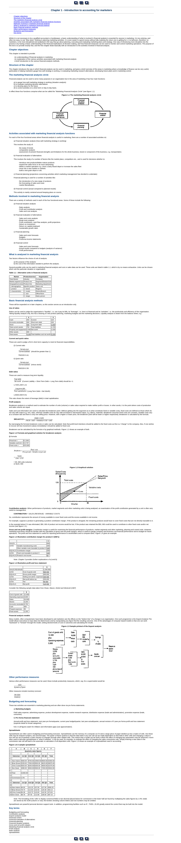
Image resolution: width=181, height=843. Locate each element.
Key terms (17, 33)
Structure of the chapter (22, 18)
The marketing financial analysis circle (28, 20)
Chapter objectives (21, 16)
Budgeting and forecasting (23, 31)
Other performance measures (25, 29)
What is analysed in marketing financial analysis (31, 25)
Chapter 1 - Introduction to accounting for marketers (81, 10)
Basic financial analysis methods (26, 27)
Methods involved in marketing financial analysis (32, 24)
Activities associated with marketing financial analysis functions (37, 22)
